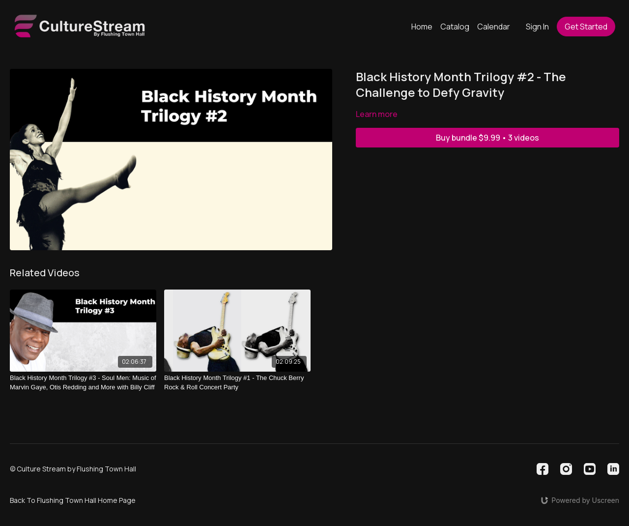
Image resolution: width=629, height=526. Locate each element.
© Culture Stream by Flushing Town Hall (73, 469)
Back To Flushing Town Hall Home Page (73, 500)
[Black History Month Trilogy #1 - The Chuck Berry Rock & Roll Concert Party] (237, 382)
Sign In (537, 26)
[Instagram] (566, 469)
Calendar (493, 26)
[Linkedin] (613, 469)
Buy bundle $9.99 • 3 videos (487, 137)
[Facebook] (542, 469)
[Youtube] (590, 469)
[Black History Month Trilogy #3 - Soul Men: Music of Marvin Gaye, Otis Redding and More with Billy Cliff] (83, 382)
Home (421, 26)
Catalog (454, 26)
